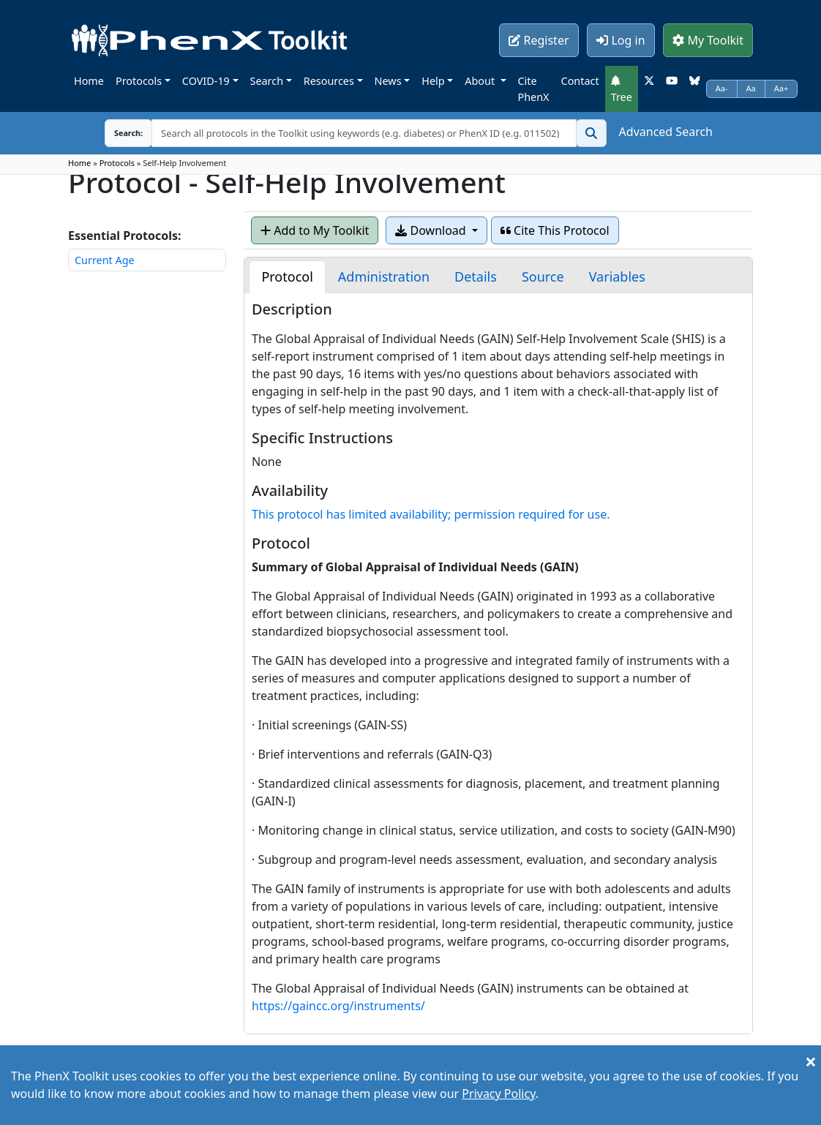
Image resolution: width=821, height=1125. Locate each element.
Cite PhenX (534, 89)
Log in (620, 40)
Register (539, 40)
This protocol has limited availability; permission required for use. (431, 514)
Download (431, 230)
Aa (751, 88)
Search (267, 81)
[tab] (287, 276)
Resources (329, 81)
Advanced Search (666, 132)
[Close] (811, 1061)
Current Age (105, 260)
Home (89, 81)
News (388, 81)
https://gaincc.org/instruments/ (338, 1006)
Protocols (139, 81)
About (481, 81)
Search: (117, 132)
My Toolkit (707, 40)
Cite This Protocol (555, 230)
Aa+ (781, 88)
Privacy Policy (498, 1094)
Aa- (722, 88)
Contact (580, 81)
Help (432, 81)
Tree (621, 89)
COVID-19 (206, 81)
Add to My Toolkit (314, 230)
